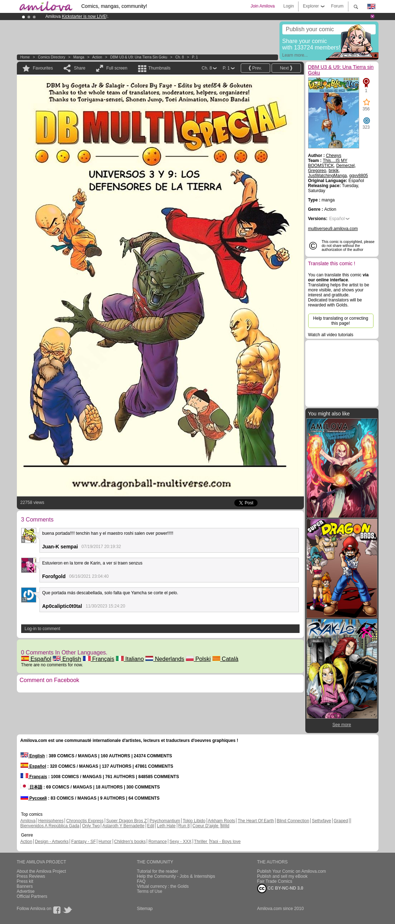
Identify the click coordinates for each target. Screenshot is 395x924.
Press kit (25, 881)
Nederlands (164, 659)
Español (36, 659)
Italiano (130, 659)
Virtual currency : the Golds (163, 886)
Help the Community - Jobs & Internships (176, 876)
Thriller (201, 841)
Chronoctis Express (85, 820)
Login (288, 6)
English (67, 659)
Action (97, 57)
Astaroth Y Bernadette (123, 825)
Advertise (26, 891)
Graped (341, 820)
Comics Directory (51, 57)
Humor (105, 841)
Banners (25, 886)
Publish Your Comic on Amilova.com (291, 871)
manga (78, 57)
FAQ (141, 881)
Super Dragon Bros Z (126, 820)
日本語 (31, 787)
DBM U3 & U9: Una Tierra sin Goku (138, 57)
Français (98, 659)
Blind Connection (293, 820)
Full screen (116, 68)
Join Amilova (262, 6)
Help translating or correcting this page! (340, 321)
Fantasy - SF (83, 841)
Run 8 (184, 825)
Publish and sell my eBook (282, 876)
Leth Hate (166, 825)
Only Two (91, 825)
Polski (198, 659)
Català (225, 659)
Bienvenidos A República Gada (50, 825)
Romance (158, 841)
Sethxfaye (321, 820)
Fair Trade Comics (274, 881)
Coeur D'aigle (206, 825)
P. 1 (195, 57)
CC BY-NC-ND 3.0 (280, 888)
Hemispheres (51, 820)
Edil (150, 825)
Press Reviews (31, 876)
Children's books (130, 841)
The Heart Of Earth (256, 820)
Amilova (28, 820)
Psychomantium (165, 820)
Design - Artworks (52, 841)
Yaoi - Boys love (225, 841)
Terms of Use (150, 891)
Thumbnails (159, 68)
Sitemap (145, 908)
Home (25, 57)
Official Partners (32, 896)
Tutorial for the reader (157, 871)
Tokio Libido (194, 820)
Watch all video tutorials (330, 334)
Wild (225, 825)
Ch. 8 (179, 57)
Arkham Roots (221, 820)
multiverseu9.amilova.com (333, 228)
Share (79, 68)
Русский (33, 798)
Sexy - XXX (180, 841)
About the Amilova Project (41, 871)
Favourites (43, 68)
